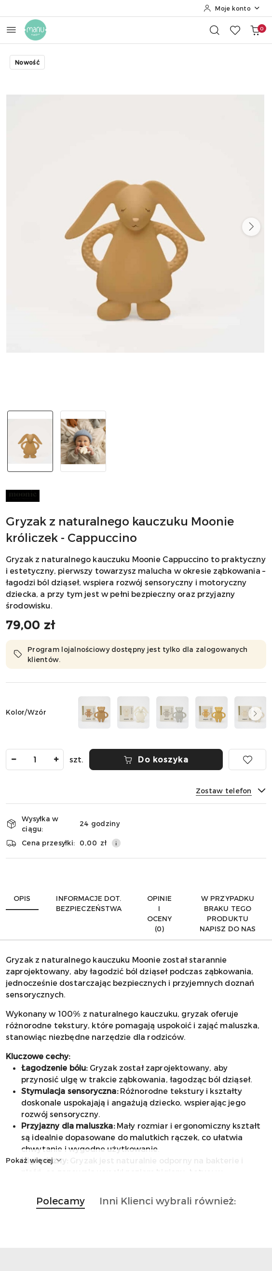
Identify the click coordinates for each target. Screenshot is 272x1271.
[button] (251, 227)
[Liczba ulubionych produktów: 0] (235, 30)
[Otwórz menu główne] (11, 29)
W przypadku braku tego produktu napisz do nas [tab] (228, 913)
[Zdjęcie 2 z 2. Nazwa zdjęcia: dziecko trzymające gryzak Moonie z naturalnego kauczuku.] (83, 441)
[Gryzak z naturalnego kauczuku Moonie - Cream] (133, 712)
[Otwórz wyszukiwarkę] (214, 30)
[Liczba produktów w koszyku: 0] (255, 30)
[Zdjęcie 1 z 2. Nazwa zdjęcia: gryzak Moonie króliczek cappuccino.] (30, 441)
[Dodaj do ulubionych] (247, 759)
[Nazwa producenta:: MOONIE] (23, 494)
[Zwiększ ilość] (56, 759)
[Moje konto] (232, 8)
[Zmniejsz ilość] (13, 759)
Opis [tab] (22, 898)
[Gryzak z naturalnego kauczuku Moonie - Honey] (211, 712)
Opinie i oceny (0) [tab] (159, 913)
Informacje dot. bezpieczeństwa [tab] (89, 903)
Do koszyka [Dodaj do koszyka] (156, 759)
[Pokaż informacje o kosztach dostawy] (116, 843)
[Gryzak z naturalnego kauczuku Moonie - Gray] (172, 712)
